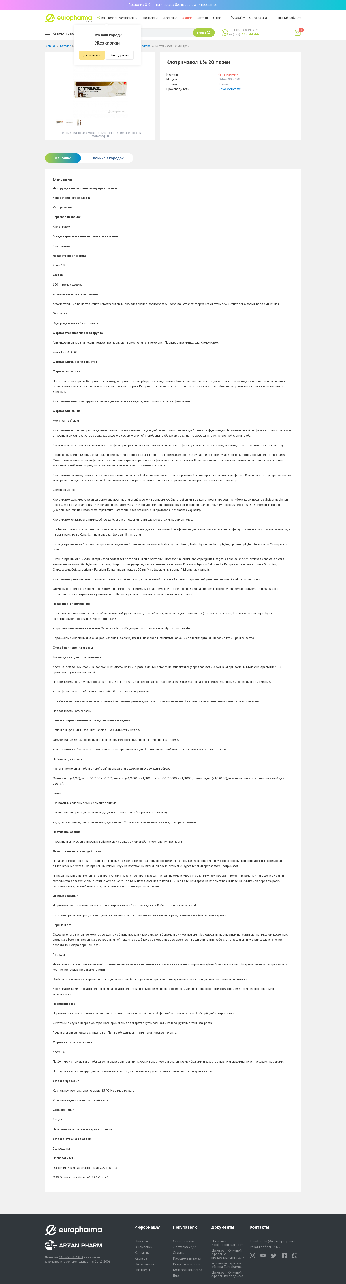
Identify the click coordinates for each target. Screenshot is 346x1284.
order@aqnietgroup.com (277, 1241)
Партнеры (142, 1269)
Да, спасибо (92, 55)
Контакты (150, 18)
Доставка (170, 18)
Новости (141, 1241)
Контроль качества (187, 1269)
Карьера (141, 1258)
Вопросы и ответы (187, 1264)
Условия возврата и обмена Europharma (226, 1265)
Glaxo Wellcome (229, 89)
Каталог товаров (62, 33)
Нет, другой (120, 55)
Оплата (178, 1252)
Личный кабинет (289, 18)
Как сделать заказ (187, 1258)
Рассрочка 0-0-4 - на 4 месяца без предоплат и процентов (173, 4)
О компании (143, 1247)
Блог (176, 1275)
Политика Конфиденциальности (227, 1243)
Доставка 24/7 (184, 1247)
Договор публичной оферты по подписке (227, 1274)
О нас (217, 18)
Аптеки (202, 18)
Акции (187, 18)
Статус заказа (258, 18)
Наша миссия (144, 1264)
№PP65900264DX (71, 1257)
